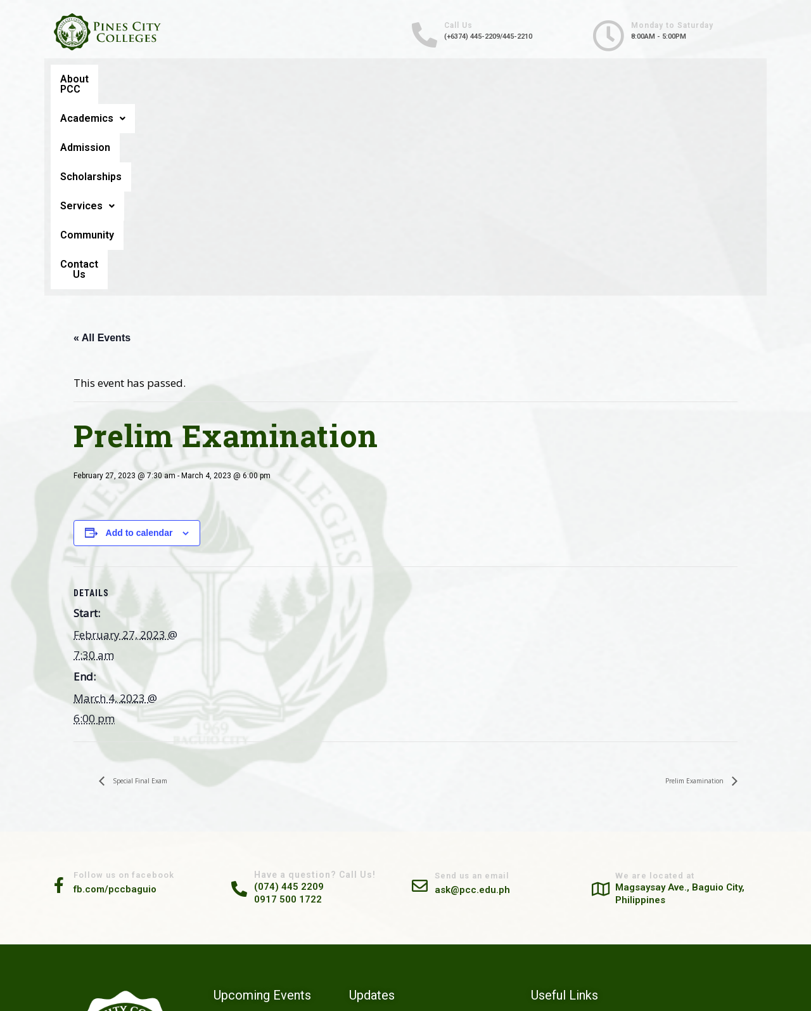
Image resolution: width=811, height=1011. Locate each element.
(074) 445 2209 (298, 692)
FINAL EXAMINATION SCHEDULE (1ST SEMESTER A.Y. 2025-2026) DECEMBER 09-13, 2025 (273, 952)
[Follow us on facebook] (66, 691)
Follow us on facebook (143, 682)
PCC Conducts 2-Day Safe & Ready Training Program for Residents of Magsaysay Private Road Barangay (430, 948)
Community (615, 79)
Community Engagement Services (659, 858)
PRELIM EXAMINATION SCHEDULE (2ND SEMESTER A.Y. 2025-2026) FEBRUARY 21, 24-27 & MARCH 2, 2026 (272, 909)
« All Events (102, 142)
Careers (612, 842)
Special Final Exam (159, 586)
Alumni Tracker (625, 827)
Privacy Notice (624, 890)
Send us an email (494, 682)
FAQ (605, 906)
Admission (308, 79)
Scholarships (410, 79)
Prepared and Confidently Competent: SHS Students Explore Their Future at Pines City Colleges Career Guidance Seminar (426, 905)
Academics (204, 79)
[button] (204, 79)
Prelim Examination (674, 586)
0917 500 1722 (297, 705)
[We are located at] (608, 694)
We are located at (676, 681)
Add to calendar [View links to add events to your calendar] (139, 338)
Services (514, 79)
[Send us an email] (428, 691)
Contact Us (713, 79)
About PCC (99, 79)
